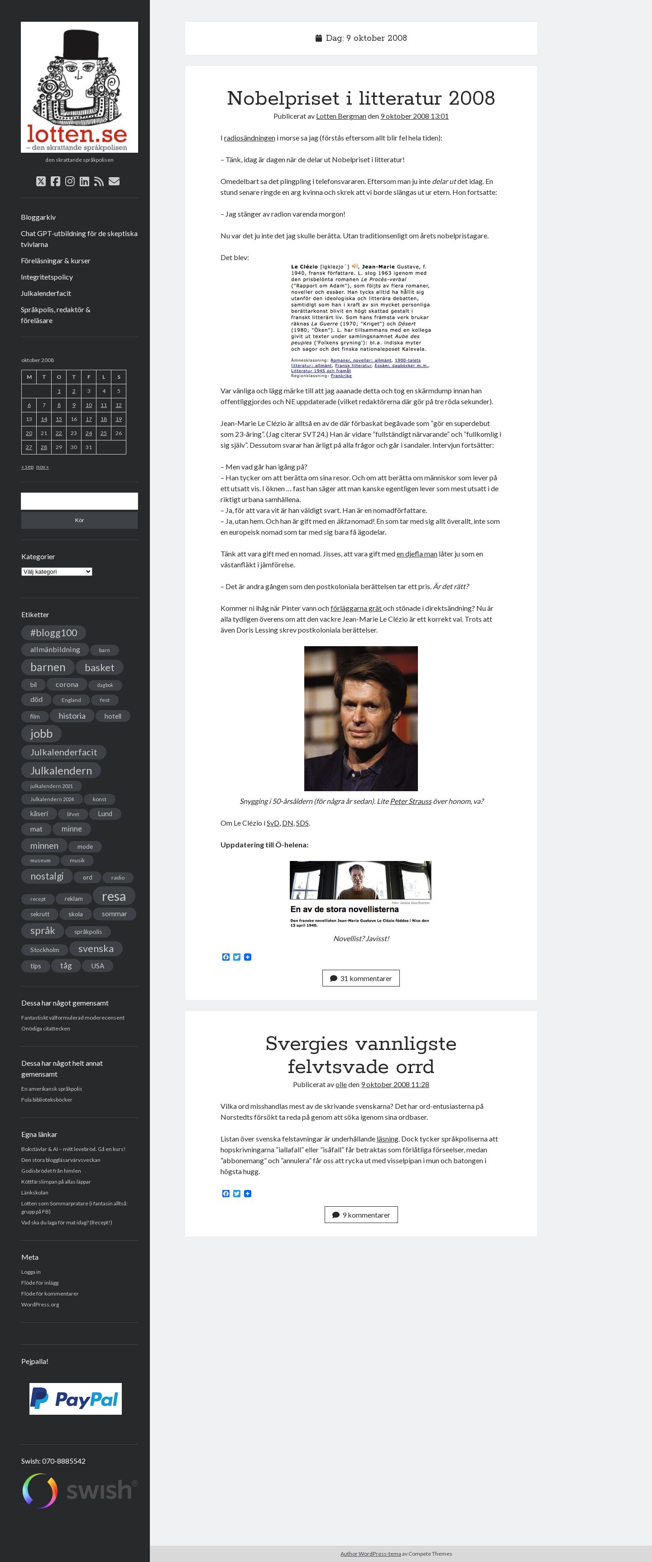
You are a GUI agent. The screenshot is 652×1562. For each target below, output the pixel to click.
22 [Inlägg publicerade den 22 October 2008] (59, 433)
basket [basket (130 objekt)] (100, 667)
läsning (387, 1138)
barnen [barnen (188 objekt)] (48, 666)
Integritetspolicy (47, 276)
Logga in (31, 1271)
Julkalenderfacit (46, 293)
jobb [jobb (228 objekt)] (41, 733)
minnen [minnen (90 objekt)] (44, 845)
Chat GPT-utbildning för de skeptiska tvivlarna (79, 238)
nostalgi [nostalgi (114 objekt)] (47, 875)
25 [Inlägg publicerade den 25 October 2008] (104, 433)
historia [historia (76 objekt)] (72, 716)
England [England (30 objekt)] (71, 700)
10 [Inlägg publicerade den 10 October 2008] (89, 404)
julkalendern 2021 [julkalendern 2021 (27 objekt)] (51, 786)
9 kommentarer (361, 1214)
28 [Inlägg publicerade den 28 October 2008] (44, 447)
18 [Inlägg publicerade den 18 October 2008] (104, 419)
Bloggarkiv (38, 217)
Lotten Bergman (341, 115)
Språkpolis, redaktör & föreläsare (56, 314)
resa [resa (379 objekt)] (114, 896)
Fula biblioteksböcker (46, 1099)
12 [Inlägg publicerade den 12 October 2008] (118, 404)
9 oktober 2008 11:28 (395, 1084)
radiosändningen (249, 137)
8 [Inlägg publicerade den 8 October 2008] (59, 404)
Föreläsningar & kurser (56, 260)
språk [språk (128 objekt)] (42, 930)
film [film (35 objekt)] (35, 716)
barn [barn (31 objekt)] (104, 650)
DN (287, 822)
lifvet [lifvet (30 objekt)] (73, 814)
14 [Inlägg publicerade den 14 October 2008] (44, 419)
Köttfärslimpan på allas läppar (56, 1181)
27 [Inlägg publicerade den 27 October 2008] (29, 447)
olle (341, 1084)
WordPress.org (40, 1304)
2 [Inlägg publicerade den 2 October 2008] (74, 390)
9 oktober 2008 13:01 (414, 115)
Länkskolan (34, 1192)
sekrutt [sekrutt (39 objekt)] (39, 914)
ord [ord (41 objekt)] (87, 877)
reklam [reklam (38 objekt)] (74, 898)
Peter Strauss (410, 801)
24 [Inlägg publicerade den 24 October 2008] (89, 433)
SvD (273, 822)
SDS (302, 822)
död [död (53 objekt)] (36, 699)
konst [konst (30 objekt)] (99, 799)
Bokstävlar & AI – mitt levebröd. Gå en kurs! (73, 1149)
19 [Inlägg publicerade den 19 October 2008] (118, 419)
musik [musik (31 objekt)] (77, 860)
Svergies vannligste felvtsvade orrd (361, 1055)
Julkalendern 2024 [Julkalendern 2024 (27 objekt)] (52, 799)
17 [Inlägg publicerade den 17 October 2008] (89, 419)
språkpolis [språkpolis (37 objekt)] (88, 931)
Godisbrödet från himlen (51, 1170)
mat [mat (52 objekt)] (36, 829)
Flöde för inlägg (39, 1282)
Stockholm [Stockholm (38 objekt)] (44, 949)
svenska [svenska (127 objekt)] (96, 948)
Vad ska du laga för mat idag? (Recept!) (66, 1222)
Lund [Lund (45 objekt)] (105, 813)
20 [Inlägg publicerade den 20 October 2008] (29, 433)
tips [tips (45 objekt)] (35, 966)
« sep (27, 466)
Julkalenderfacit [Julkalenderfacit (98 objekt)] (63, 751)
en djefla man (417, 553)
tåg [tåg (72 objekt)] (66, 965)
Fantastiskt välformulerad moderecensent (73, 1017)
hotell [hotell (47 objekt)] (113, 716)
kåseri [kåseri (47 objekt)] (39, 813)
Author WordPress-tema (370, 1553)
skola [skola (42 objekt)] (75, 914)
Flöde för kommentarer (50, 1293)
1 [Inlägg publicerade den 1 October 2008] (59, 390)
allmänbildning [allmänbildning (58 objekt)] (55, 649)
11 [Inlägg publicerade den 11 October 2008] (104, 404)
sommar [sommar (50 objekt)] (114, 913)
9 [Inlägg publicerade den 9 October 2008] (74, 404)
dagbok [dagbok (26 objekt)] (105, 685)
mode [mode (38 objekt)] (85, 846)
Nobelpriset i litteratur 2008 (361, 99)
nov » (42, 466)
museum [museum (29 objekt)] (40, 860)
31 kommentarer (361, 978)
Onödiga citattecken (45, 1028)
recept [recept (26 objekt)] (38, 899)
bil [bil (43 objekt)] (33, 684)
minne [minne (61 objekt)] (72, 828)
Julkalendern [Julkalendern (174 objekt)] (61, 770)
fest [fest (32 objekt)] (105, 699)
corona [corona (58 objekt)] (67, 684)
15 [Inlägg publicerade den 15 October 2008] (59, 419)
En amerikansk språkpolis (51, 1088)
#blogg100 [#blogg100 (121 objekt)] (53, 632)
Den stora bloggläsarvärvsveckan (61, 1159)
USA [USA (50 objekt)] (97, 966)
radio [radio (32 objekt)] (118, 877)
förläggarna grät (357, 608)
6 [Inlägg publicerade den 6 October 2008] (29, 404)
